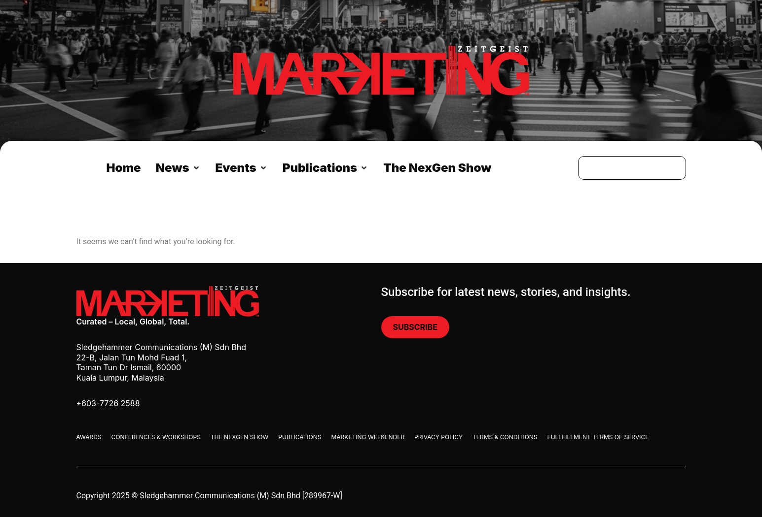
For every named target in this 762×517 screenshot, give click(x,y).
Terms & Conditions (504, 437)
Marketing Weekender (367, 437)
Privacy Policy (438, 437)
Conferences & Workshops (156, 437)
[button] (178, 168)
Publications (299, 437)
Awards (89, 437)
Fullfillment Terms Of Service (598, 437)
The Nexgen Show (239, 437)
